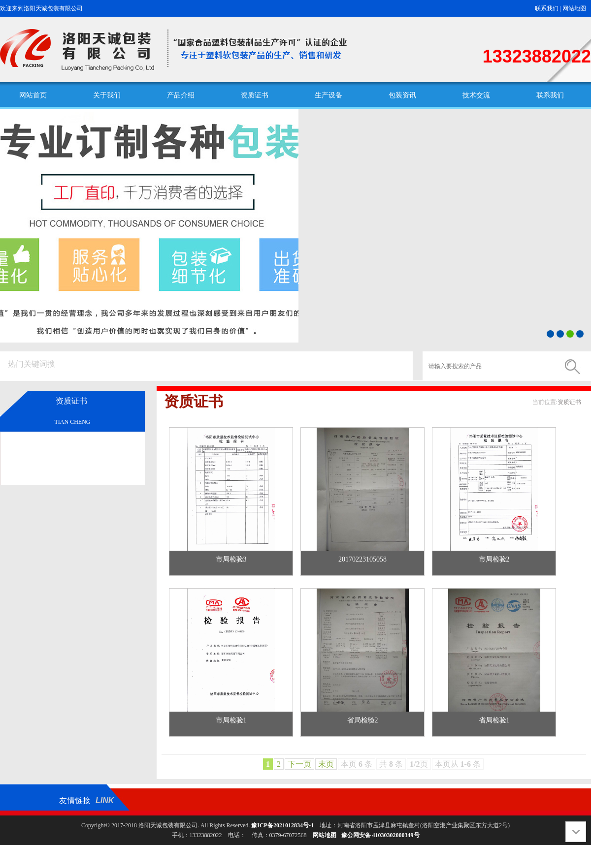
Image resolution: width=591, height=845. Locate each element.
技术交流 (476, 95)
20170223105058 (362, 559)
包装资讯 (402, 95)
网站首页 (33, 95)
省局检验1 (494, 720)
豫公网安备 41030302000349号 (380, 835)
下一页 (299, 764)
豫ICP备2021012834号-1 (282, 825)
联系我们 (546, 8)
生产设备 (328, 95)
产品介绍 (181, 95)
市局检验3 (231, 559)
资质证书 (254, 95)
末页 (326, 764)
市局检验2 (494, 559)
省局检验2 (362, 720)
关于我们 (107, 95)
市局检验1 (231, 720)
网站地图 (574, 8)
